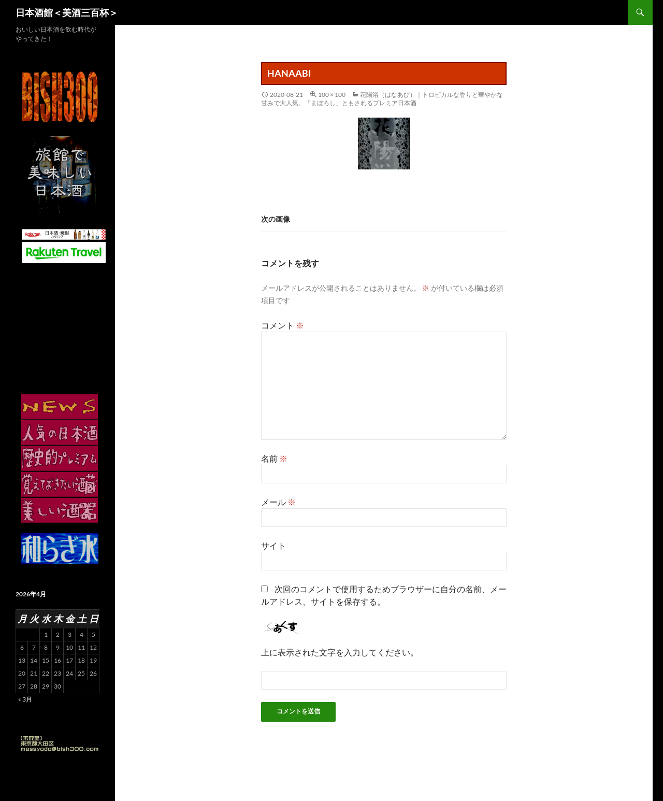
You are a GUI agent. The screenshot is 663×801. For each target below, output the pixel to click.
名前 (274, 458)
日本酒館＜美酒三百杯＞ (67, 12)
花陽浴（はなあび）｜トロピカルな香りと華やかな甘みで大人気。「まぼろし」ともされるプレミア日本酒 (382, 99)
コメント (282, 325)
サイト (273, 545)
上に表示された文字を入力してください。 (340, 652)
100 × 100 (331, 94)
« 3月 (25, 699)
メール (278, 502)
